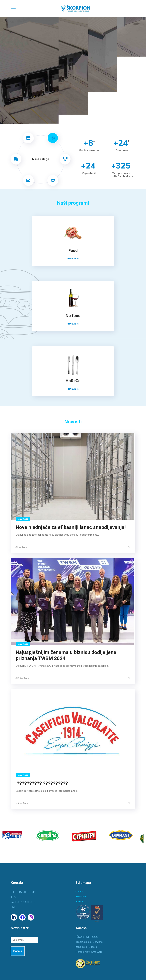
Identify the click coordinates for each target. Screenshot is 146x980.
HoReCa (80, 901)
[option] (18, 836)
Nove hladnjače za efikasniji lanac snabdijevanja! (71, 527)
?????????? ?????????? (42, 783)
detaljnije (73, 258)
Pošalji (17, 951)
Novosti (23, 519)
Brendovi (80, 896)
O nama (79, 891)
